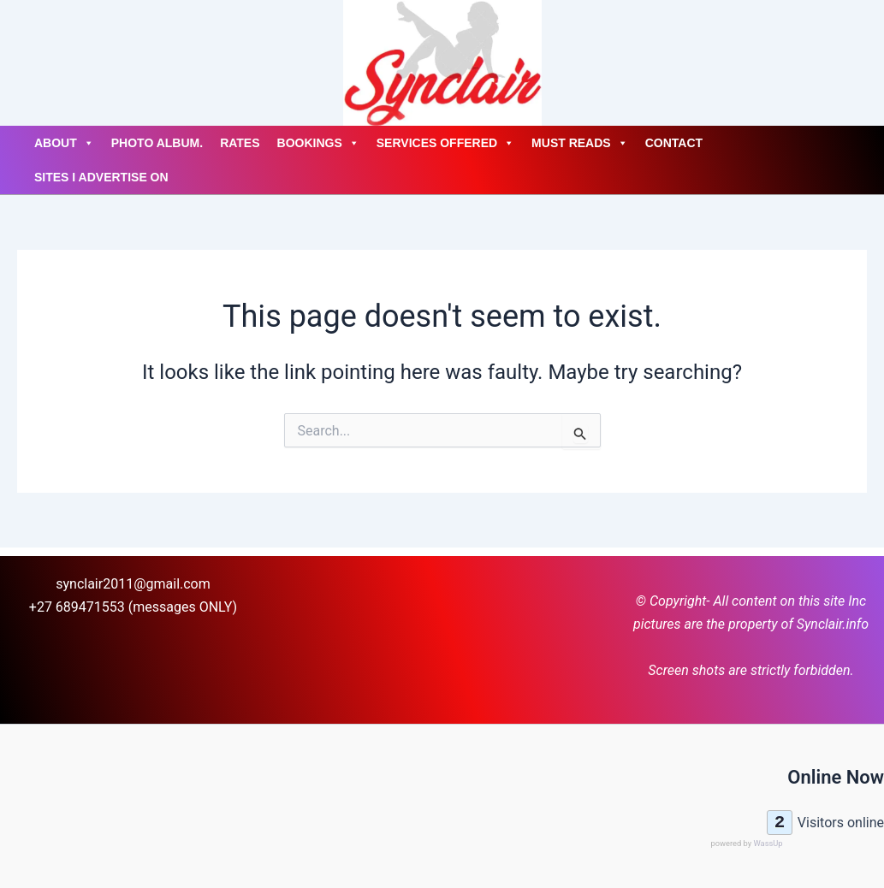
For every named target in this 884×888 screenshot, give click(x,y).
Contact (674, 143)
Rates (239, 143)
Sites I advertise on (101, 177)
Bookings (318, 143)
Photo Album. (157, 143)
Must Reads (579, 143)
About (64, 143)
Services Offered (445, 143)
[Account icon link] (17, 62)
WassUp (767, 843)
